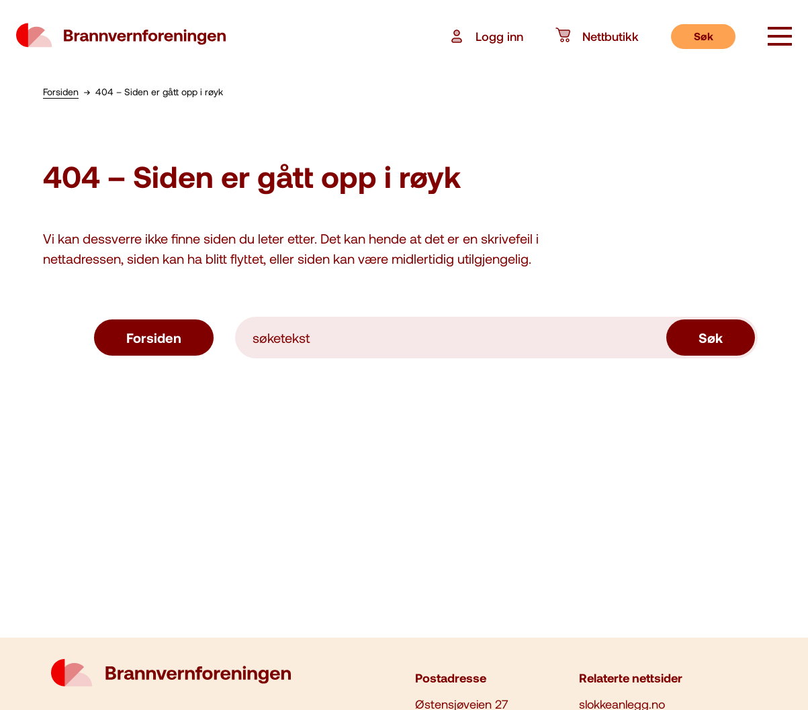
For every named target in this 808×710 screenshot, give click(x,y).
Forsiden (153, 337)
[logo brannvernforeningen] (121, 36)
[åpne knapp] (780, 37)
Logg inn (486, 36)
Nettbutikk (597, 36)
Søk (703, 36)
